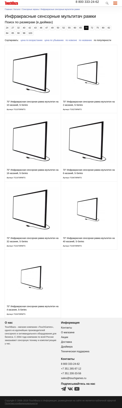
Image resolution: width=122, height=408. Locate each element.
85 (13, 33)
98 (24, 33)
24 (7, 27)
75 (97, 27)
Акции (64, 337)
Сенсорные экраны (30, 9)
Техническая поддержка (75, 351)
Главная (8, 9)
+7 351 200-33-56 (71, 373)
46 (41, 27)
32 (18, 27)
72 (92, 27)
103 (30, 33)
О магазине (68, 332)
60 (75, 27)
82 (109, 27)
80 (103, 27)
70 (86, 27)
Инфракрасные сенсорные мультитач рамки (60, 9)
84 (7, 33)
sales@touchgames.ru (73, 378)
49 (52, 27)
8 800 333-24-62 (87, 1)
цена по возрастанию (32, 40)
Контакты (66, 327)
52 (63, 27)
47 (46, 27)
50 (58, 27)
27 (13, 27)
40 (24, 27)
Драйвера (67, 346)
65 (80, 27)
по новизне (71, 40)
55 (69, 27)
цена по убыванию (54, 40)
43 (35, 27)
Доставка (66, 342)
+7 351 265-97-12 (71, 368)
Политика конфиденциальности (21, 403)
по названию (85, 40)
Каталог (17, 9)
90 (18, 33)
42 (29, 27)
